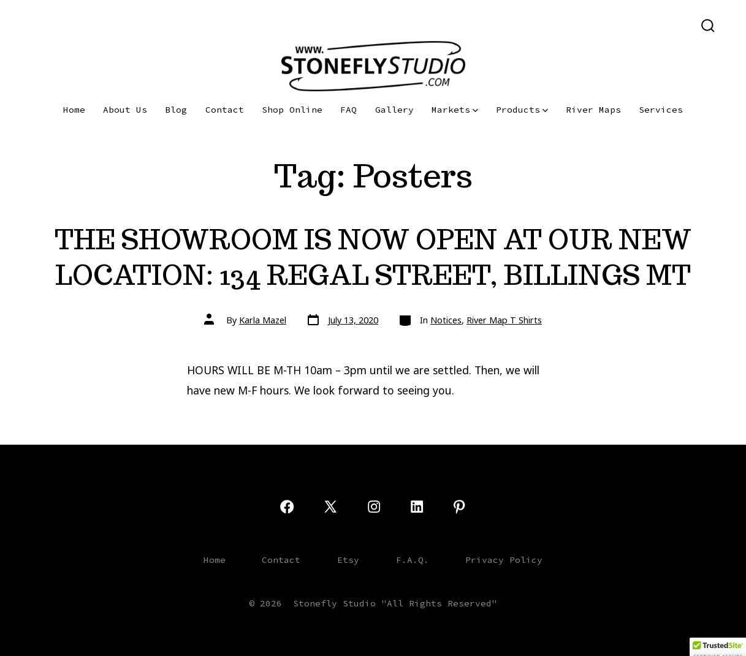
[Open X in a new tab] (55, 24)
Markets (455, 109)
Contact (224, 109)
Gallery (394, 109)
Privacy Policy (503, 559)
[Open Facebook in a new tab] (32, 24)
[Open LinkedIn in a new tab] (97, 24)
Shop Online (292, 109)
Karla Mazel (262, 320)
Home (74, 109)
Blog (176, 109)
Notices (446, 320)
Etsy (348, 559)
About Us (125, 109)
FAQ (348, 109)
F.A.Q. (412, 559)
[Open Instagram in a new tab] (78, 24)
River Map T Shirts (504, 320)
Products (522, 109)
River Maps (593, 109)
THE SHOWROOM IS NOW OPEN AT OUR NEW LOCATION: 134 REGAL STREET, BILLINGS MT (373, 257)
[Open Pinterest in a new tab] (116, 24)
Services (661, 109)
